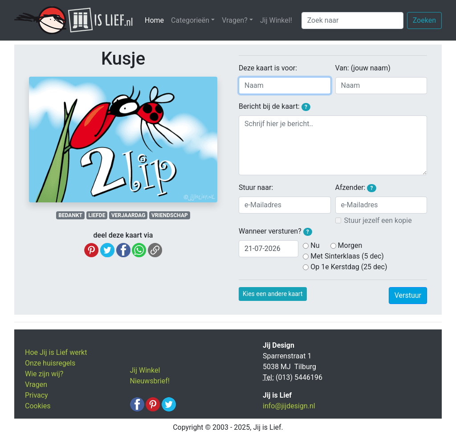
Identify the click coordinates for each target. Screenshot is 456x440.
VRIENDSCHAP (169, 215)
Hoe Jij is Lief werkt (56, 352)
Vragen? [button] (235, 20)
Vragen (36, 384)
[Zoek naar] (352, 20)
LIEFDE (97, 215)
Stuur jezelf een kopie (378, 220)
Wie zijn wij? (44, 374)
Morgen (350, 245)
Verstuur (408, 295)
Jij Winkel (145, 370)
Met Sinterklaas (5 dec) (347, 256)
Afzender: (355, 187)
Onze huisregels (50, 363)
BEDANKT (70, 215)
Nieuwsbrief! (150, 381)
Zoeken (424, 20)
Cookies (37, 406)
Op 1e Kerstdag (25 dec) (348, 267)
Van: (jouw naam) (363, 68)
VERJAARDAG (128, 215)
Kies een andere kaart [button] (273, 293)
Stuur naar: (256, 187)
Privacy (36, 395)
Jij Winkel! (276, 20)
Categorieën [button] (190, 20)
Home (156, 20)
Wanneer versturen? (275, 231)
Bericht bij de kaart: (274, 106)
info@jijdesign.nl (289, 406)
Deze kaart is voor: (268, 68)
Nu (314, 245)
